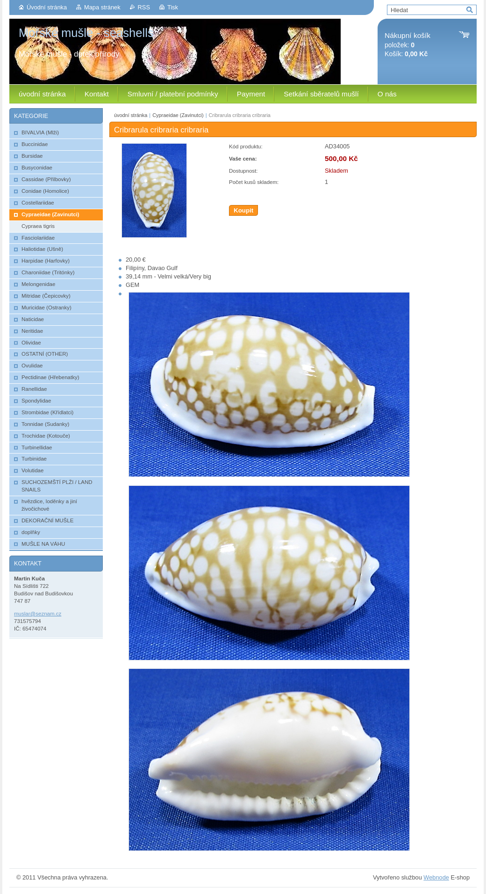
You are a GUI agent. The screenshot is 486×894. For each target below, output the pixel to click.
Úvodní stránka (47, 7)
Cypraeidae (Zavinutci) (177, 115)
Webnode (436, 877)
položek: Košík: (407, 45)
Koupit (243, 210)
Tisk (172, 7)
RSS (144, 7)
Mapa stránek (102, 7)
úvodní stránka (130, 115)
